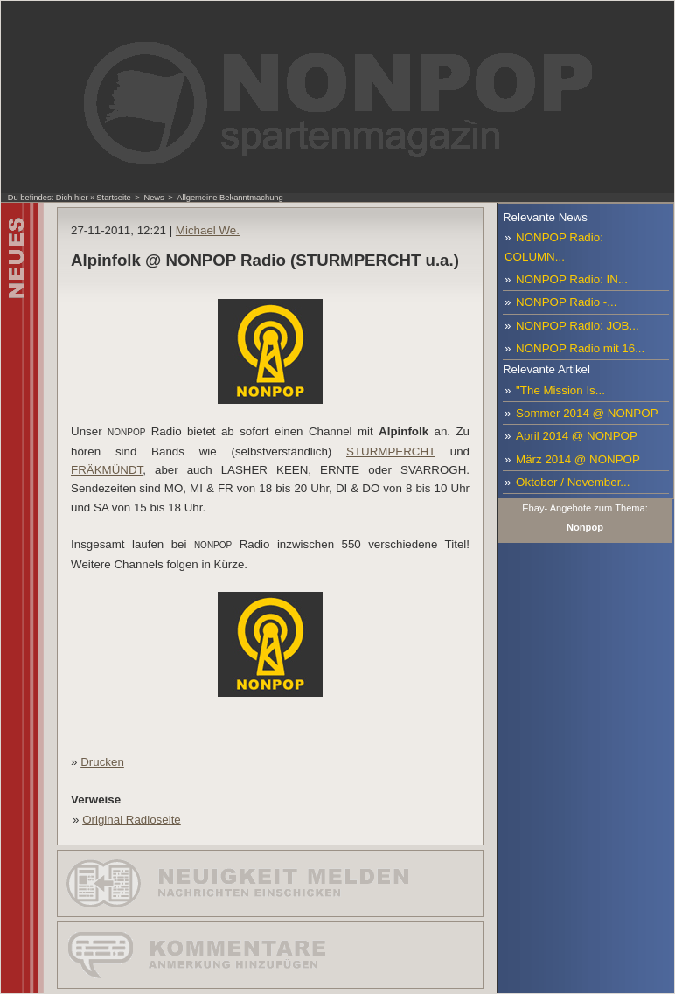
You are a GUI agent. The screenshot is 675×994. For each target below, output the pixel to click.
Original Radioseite (131, 819)
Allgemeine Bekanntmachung (229, 197)
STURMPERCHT (390, 451)
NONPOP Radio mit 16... (580, 348)
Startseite (113, 197)
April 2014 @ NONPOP (576, 435)
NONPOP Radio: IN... (572, 279)
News (153, 197)
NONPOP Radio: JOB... (577, 325)
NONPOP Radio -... (566, 302)
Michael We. (208, 230)
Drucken (102, 761)
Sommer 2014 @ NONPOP (587, 413)
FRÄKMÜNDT (107, 469)
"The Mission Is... (560, 390)
